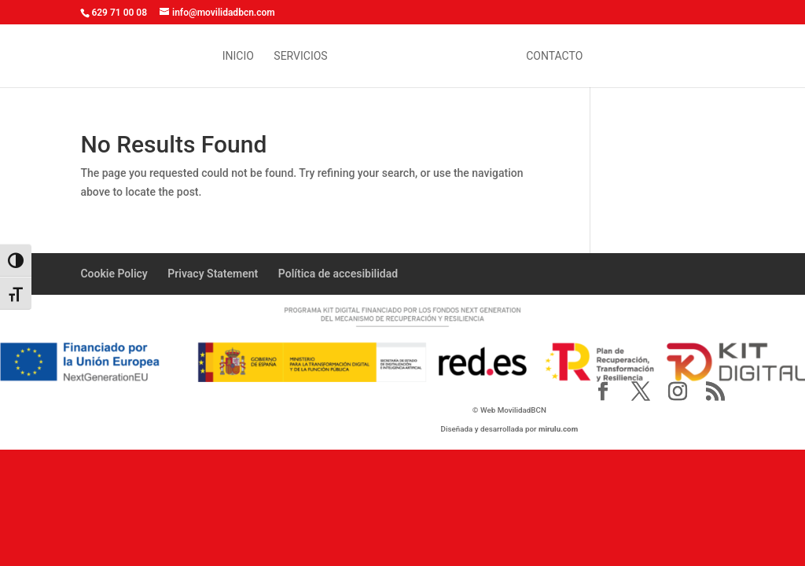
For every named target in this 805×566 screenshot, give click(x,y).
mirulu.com (558, 428)
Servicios (300, 56)
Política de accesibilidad (338, 273)
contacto (554, 56)
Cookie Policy (113, 273)
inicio (238, 56)
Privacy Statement (212, 273)
